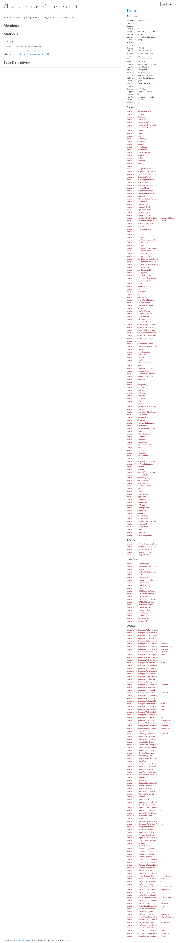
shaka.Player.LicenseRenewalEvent (142, 794)
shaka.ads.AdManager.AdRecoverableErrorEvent (147, 685)
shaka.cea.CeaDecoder (136, 144)
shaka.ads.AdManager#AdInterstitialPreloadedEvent (150, 720)
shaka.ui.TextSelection (137, 456)
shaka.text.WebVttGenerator (139, 319)
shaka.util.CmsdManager (137, 478)
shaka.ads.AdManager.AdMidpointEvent (143, 671)
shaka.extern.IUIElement (138, 588)
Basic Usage (132, 23)
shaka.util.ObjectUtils (137, 516)
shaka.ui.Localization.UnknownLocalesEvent (146, 936)
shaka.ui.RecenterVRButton (139, 418)
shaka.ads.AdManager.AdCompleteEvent (143, 641)
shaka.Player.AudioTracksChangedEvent (144, 747)
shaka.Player (132, 232)
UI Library (131, 45)
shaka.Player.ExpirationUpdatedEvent (143, 783)
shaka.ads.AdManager (136, 117)
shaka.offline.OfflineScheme (140, 223)
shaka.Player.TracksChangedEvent (142, 868)
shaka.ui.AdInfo (134, 341)
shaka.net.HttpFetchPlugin (139, 207)
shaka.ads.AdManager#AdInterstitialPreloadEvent (149, 723)
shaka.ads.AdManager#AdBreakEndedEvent (144, 712)
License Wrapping (134, 40)
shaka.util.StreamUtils (137, 524)
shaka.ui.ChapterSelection (139, 352)
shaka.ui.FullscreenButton (139, 371)
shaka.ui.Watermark (135, 469)
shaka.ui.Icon (133, 382)
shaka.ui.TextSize (135, 458)
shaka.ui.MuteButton (136, 396)
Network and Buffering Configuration (143, 32)
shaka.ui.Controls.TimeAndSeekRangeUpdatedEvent (149, 898)
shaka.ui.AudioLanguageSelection (142, 346)
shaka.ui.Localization (137, 387)
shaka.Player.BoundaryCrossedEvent (142, 750)
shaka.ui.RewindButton (137, 426)
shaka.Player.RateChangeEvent (140, 829)
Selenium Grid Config (136, 89)
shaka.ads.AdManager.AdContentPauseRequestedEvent (150, 644)
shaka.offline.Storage (137, 226)
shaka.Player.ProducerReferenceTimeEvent (145, 824)
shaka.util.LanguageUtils (138, 508)
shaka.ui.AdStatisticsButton (140, 344)
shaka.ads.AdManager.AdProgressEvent (143, 682)
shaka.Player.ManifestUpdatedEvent (142, 805)
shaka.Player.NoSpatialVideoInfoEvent (144, 821)
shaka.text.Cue (133, 289)
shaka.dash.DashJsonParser (139, 152)
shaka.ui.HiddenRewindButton (140, 377)
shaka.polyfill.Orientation (139, 256)
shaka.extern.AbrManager (138, 564)
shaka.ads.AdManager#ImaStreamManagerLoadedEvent (149, 728)
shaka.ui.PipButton (135, 404)
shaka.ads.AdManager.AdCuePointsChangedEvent (147, 649)
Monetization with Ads (137, 62)
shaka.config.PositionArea (139, 552)
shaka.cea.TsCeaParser (137, 150)
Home (132, 10)
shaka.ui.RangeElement (137, 415)
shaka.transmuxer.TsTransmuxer (141, 338)
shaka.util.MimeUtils (136, 510)
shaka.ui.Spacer (134, 448)
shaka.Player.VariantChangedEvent (142, 873)
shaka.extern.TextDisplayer (139, 610)
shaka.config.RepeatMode (138, 555)
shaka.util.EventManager (138, 494)
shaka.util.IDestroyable (138, 618)
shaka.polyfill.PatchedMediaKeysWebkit (144, 264)
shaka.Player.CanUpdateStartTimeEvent (144, 758)
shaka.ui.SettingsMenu (137, 437)
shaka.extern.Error (135, 569)
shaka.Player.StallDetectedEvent (142, 840)
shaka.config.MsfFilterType (139, 549)
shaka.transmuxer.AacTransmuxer (141, 322)
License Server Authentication (141, 37)
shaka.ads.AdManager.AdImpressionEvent (144, 657)
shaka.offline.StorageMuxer (139, 229)
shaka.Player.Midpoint (137, 819)
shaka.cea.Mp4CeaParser (137, 147)
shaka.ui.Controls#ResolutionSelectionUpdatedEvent (150, 917)
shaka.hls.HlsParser (136, 161)
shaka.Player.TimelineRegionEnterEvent (144, 862)
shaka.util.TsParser (136, 532)
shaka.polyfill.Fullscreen (139, 243)
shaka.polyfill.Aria (136, 237)
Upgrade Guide (133, 94)
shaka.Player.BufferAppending (140, 753)
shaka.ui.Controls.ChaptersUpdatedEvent (145, 881)
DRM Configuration (135, 34)
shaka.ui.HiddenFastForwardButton (142, 374)
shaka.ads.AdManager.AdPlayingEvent (143, 679)
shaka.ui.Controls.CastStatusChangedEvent (146, 879)
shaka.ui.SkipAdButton (137, 439)
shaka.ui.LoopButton (136, 390)
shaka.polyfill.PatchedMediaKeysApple (144, 259)
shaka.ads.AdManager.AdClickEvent (142, 635)
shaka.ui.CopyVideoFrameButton (141, 363)
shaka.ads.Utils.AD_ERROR (138, 731)
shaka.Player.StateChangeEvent (141, 849)
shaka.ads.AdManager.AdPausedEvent (142, 676)
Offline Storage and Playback (140, 75)
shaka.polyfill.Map (135, 245)
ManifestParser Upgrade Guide (140, 97)
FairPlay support (134, 81)
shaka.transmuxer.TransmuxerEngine (142, 336)
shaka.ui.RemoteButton (137, 420)
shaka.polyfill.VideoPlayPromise (142, 281)
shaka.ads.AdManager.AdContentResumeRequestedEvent (150, 646)
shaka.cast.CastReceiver (138, 142)
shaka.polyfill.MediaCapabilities (142, 251)
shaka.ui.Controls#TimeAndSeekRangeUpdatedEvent (149, 922)
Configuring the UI (135, 48)
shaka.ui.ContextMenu (136, 357)
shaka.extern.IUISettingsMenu (140, 602)
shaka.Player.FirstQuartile (139, 786)
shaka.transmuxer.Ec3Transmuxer (141, 327)
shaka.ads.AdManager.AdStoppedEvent (143, 701)
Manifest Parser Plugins (138, 67)
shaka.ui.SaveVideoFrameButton (141, 428)
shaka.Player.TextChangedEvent (141, 854)
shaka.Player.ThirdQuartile (139, 857)
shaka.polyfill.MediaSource (139, 254)
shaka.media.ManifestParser (139, 177)
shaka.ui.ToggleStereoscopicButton (142, 461)
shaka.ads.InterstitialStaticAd (141, 125)
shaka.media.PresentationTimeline (142, 185)
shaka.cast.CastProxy (136, 139)
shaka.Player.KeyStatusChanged (141, 791)
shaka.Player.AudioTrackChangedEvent (143, 745)
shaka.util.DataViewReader (139, 483)
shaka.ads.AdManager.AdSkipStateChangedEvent (147, 693)
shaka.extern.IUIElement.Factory (142, 591)
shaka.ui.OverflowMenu (137, 398)
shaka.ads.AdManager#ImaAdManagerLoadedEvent (147, 726)
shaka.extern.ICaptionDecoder (140, 580)
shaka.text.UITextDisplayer (139, 314)
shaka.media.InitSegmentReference (142, 174)
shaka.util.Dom (133, 489)
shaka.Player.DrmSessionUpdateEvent (143, 775)
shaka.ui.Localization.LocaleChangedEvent (146, 931)
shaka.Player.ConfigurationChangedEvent (145, 764)
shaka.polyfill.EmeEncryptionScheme (143, 240)
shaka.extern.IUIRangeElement (140, 594)
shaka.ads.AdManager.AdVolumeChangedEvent (146, 706)
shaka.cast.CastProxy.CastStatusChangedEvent (147, 734)
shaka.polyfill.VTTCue (137, 284)
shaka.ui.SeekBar (134, 431)
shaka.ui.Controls (135, 360)
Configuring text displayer (139, 51)
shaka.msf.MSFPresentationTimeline (142, 199)
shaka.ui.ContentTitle (137, 355)
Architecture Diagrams (137, 70)
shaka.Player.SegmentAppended (140, 832)
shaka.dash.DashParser (137, 155)
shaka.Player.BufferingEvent (140, 756)
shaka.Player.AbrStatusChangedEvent (143, 739)
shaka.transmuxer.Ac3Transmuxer (141, 325)
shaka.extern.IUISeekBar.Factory (142, 599)
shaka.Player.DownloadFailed (140, 769)
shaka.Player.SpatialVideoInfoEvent (143, 838)
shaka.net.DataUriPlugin (138, 204)
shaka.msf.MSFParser (136, 196)
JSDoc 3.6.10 (25, 940)
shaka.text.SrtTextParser (138, 303)
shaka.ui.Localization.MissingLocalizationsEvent (149, 933)
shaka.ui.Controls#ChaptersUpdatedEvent (145, 909)
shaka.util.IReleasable (137, 621)
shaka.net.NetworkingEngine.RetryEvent (144, 737)
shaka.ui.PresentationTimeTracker (142, 412)
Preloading (131, 42)
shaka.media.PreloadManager (139, 182)
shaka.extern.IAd (134, 575)
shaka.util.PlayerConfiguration (141, 521)
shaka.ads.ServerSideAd (137, 131)
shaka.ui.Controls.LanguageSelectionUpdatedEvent (149, 887)
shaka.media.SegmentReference (140, 193)
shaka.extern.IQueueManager (139, 586)
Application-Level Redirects (140, 83)
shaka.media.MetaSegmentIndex (140, 180)
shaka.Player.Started (136, 843)
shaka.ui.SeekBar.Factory (138, 434)
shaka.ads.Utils (134, 136)
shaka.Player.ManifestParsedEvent (142, 802)
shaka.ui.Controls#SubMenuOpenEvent (143, 920)
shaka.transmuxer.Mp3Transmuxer (141, 330)
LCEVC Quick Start (135, 100)
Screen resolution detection (140, 53)
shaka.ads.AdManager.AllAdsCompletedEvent (146, 709)
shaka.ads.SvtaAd (134, 133)
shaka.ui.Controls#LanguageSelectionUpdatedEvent (149, 914)
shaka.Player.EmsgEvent (137, 778)
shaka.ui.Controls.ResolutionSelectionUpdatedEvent (150, 890)
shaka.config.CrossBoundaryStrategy (143, 547)
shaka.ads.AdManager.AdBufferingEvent (144, 630)
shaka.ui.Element (134, 366)
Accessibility (133, 103)
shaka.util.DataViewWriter (139, 486)
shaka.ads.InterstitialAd (138, 122)
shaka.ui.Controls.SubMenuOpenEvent (143, 895)
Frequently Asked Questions (139, 92)
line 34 (46, 54)
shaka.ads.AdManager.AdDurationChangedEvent (147, 652)
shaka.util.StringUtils (137, 527)
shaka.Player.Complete (137, 761)
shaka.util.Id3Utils (136, 505)
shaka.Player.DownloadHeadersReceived (144, 772)
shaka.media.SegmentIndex (138, 188)
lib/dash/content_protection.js (31, 54)
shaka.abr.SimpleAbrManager (139, 111)
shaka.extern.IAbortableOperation (142, 572)
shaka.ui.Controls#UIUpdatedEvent (142, 925)
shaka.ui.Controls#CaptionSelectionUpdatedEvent (149, 903)
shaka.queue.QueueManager (138, 286)
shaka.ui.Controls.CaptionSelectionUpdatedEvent (149, 876)
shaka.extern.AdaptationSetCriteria (143, 566)
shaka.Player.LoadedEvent (138, 797)
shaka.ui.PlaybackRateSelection (141, 407)
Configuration (133, 29)
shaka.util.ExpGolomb (136, 497)
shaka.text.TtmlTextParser (139, 311)
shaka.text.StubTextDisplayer (140, 305)
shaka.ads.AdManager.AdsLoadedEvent (143, 696)
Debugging (131, 26)
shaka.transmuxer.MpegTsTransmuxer (142, 333)
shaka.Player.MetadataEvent (139, 816)
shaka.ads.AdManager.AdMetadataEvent (143, 668)
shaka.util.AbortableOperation (141, 472)
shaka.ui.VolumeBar (135, 467)
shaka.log (131, 166)
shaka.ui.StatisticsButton (139, 450)
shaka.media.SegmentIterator (140, 191)
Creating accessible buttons (140, 59)
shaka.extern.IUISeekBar (138, 596)
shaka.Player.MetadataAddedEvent (142, 813)
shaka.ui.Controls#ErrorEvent (140, 911)
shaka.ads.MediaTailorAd (138, 128)
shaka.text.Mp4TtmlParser (138, 295)
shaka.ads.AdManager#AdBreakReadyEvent (144, 715)
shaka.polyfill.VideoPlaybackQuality (143, 278)
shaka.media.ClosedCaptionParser (142, 172)
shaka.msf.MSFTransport (137, 202)
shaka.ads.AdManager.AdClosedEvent (142, 638)
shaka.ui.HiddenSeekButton (139, 379)
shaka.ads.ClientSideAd (137, 120)
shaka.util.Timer (134, 530)
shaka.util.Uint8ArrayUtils (139, 535)
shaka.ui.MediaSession (137, 393)
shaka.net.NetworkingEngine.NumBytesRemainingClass (150, 218)
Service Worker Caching (137, 73)
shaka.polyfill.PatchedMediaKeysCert (143, 262)
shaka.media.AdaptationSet (139, 169)
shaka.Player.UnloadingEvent (140, 870)
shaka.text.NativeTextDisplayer (141, 300)
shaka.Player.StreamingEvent (140, 851)
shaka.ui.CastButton (136, 349)
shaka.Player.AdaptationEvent (140, 742)
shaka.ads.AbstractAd (136, 114)
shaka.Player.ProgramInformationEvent (144, 827)
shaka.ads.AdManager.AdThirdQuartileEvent (146, 704)
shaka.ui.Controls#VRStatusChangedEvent (145, 928)
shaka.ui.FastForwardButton (139, 368)
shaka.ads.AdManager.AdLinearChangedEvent (146, 663)
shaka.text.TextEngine (137, 308)
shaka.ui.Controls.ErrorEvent (140, 884)
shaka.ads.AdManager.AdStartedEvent (143, 698)
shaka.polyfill (133, 234)
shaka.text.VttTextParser (138, 316)
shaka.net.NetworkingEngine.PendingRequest (146, 221)
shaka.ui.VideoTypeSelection (140, 464)
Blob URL (130, 86)
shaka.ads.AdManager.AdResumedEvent (143, 687)
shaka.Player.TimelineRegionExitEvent (144, 865)
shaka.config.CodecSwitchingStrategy (143, 544)
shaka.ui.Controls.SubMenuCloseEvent (143, 892)
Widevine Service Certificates (141, 78)
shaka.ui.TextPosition (137, 453)
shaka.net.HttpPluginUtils (139, 210)
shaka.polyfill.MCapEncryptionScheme (143, 248)
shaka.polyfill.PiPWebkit (138, 267)
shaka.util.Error (134, 491)
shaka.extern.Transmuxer (138, 616)
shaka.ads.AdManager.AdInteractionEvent (145, 660)
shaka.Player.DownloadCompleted (141, 767)
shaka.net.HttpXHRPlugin (138, 213)
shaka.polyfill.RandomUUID (139, 270)
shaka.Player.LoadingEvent (139, 799)
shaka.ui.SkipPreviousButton (140, 445)
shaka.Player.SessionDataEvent (141, 835)
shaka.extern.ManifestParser (140, 605)
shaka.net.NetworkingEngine (139, 215)
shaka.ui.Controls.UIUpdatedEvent (142, 901)
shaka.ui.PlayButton (136, 409)
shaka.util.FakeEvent (136, 499)
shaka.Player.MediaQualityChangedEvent (144, 808)
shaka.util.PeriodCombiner (139, 519)
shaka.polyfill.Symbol (137, 273)
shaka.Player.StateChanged (139, 846)
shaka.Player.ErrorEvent (138, 780)
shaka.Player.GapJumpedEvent (140, 788)
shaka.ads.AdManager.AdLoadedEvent (142, 665)
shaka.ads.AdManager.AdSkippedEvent (143, 690)
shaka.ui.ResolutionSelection (140, 423)
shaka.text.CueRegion (136, 292)
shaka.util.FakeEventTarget (139, 502)
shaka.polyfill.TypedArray (139, 275)
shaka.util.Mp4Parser (136, 513)
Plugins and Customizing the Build (142, 64)
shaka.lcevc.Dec (134, 163)
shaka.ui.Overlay (134, 401)
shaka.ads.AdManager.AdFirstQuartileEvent (146, 655)
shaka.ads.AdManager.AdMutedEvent (142, 674)
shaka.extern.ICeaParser (138, 583)
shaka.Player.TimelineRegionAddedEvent (144, 860)
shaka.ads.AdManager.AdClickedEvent (143, 633)
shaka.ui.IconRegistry (137, 385)
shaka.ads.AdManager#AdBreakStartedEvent (145, 717)
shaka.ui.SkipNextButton (138, 442)
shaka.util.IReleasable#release (31, 51)
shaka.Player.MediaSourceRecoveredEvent (145, 810)
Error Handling (133, 56)
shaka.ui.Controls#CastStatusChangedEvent (146, 906)
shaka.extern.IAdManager (138, 577)
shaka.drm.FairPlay (135, 158)
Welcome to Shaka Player (138, 21)
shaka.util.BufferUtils (137, 475)
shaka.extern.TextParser (138, 613)
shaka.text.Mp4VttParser (138, 297)
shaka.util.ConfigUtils (137, 480)
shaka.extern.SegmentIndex (139, 607)
